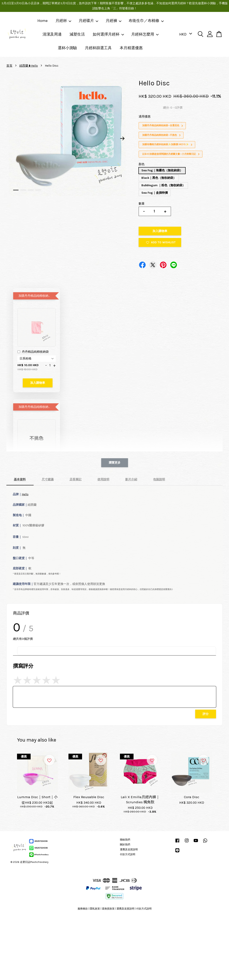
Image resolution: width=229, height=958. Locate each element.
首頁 (9, 65)
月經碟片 (89, 20)
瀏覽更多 (115, 462)
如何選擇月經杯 (108, 34)
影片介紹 (131, 479)
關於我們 (125, 844)
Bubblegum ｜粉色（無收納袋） (163, 185)
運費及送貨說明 (129, 849)
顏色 (142, 164)
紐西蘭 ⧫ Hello (28, 65)
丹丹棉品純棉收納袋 (33, 352)
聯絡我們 (125, 839)
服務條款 (83, 908)
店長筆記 (75, 479)
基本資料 (20, 479)
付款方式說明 (127, 854)
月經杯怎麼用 (145, 34)
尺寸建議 (48, 479)
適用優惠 (145, 116)
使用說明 (103, 479)
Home (42, 20)
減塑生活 (77, 34)
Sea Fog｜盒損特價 (154, 193)
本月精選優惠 (131, 48)
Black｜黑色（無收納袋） (158, 178)
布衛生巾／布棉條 (146, 20)
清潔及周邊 (52, 34)
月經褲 (114, 20)
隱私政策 (95, 908)
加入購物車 (37, 383)
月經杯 (63, 20)
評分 (206, 714)
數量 (142, 203)
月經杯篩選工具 (98, 48)
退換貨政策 (108, 908)
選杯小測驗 (67, 48)
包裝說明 (159, 479)
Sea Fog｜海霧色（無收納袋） (162, 170)
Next (122, 138)
